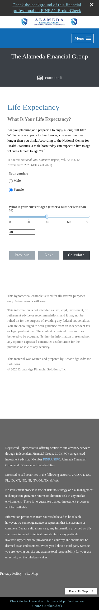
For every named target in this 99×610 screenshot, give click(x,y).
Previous (22, 255)
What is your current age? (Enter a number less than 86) (47, 208)
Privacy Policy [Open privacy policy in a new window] (11, 574)
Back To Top (81, 591)
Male (17, 180)
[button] (83, 38)
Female (19, 189)
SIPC (56, 459)
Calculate (76, 255)
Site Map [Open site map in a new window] (31, 574)
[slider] (49, 217)
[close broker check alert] (91, 5)
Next (49, 255)
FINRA (48, 459)
